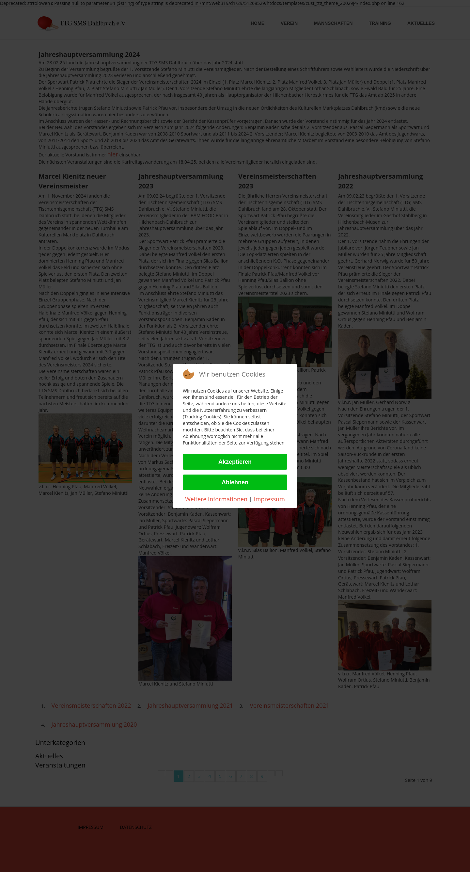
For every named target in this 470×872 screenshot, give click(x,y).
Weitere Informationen (216, 499)
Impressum (269, 499)
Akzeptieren (235, 462)
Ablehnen (235, 482)
